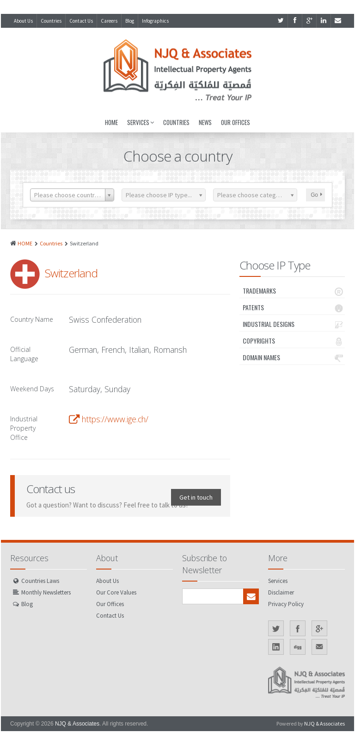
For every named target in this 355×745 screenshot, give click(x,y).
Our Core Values (116, 592)
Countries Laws (40, 581)
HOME (25, 243)
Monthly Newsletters (46, 592)
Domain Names (294, 357)
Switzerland (71, 273)
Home (111, 122)
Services (140, 122)
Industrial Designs (294, 324)
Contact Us (81, 21)
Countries (51, 21)
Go (316, 195)
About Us (23, 21)
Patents (294, 307)
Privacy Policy (286, 604)
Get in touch (196, 497)
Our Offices (235, 122)
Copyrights (294, 341)
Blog (129, 21)
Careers (109, 21)
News (205, 122)
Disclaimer (281, 592)
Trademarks (294, 291)
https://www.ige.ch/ (115, 419)
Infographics (155, 21)
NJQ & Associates (77, 723)
